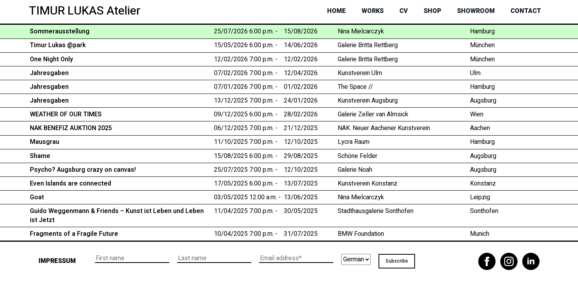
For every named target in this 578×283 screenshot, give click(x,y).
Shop (432, 11)
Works (373, 11)
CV (403, 11)
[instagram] (509, 261)
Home (336, 11)
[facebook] (487, 261)
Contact (525, 11)
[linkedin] (531, 261)
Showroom (476, 11)
